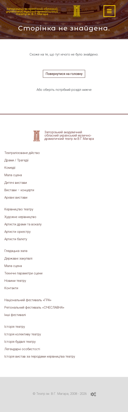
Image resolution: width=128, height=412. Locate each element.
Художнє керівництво (20, 216)
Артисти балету (16, 239)
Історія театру (15, 326)
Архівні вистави (16, 197)
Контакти (11, 287)
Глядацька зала (16, 250)
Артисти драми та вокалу (23, 224)
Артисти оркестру (18, 231)
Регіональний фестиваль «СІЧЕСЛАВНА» (34, 307)
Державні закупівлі (18, 258)
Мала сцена (13, 175)
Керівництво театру (19, 209)
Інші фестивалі (15, 314)
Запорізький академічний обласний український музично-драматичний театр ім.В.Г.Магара (69, 135)
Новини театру (15, 280)
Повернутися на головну (64, 74)
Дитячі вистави (15, 182)
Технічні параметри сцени (24, 273)
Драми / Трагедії (16, 160)
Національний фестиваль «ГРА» (28, 299)
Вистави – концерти (19, 190)
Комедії (10, 168)
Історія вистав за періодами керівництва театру (40, 355)
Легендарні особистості (23, 348)
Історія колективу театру (23, 333)
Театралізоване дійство (22, 153)
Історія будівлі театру (20, 341)
